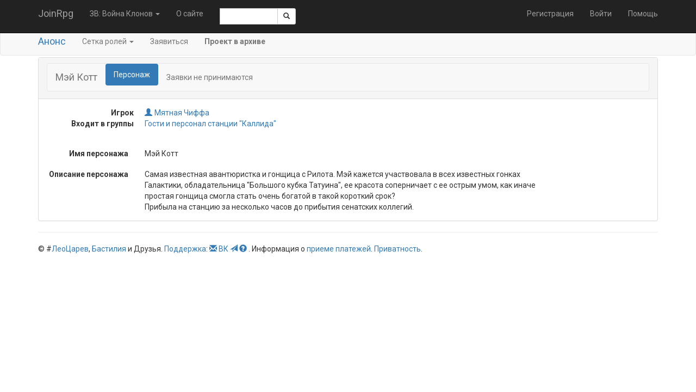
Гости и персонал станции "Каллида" (210, 123)
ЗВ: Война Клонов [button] (125, 13)
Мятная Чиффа (177, 112)
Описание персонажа (88, 174)
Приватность (397, 248)
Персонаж (132, 74)
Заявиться (169, 41)
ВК (223, 248)
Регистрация (550, 13)
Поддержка (185, 248)
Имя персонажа (98, 153)
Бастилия (109, 248)
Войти (601, 13)
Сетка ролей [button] (108, 41)
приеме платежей (339, 248)
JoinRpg (55, 13)
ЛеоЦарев (70, 248)
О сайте (189, 13)
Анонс (52, 41)
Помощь (643, 13)
